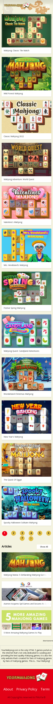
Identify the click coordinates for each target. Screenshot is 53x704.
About (8, 689)
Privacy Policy (26, 689)
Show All (44, 546)
